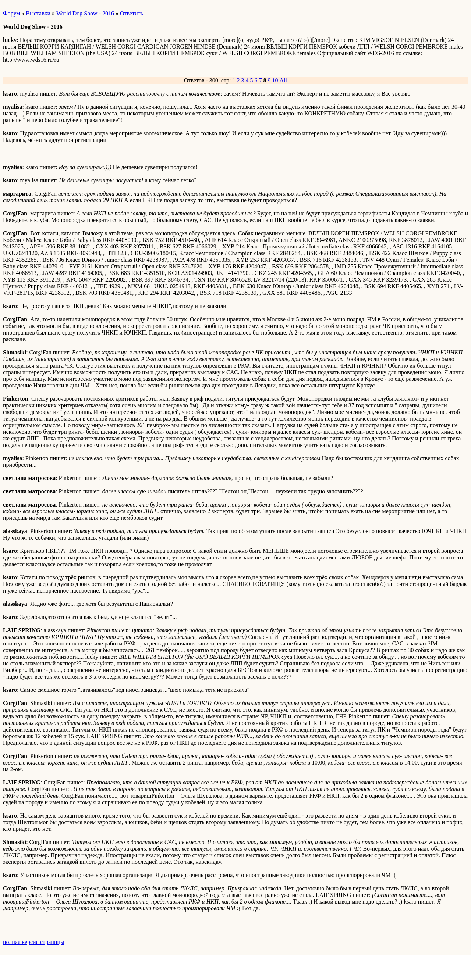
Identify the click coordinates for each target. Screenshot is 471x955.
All (283, 80)
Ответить (131, 13)
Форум (11, 13)
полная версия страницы (33, 942)
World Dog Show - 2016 (85, 13)
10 (275, 80)
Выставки (38, 13)
